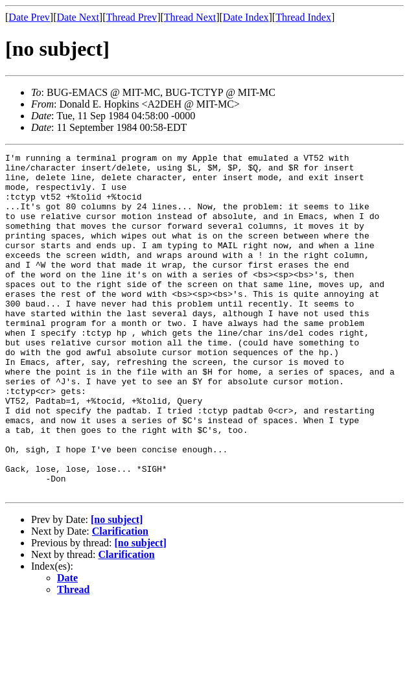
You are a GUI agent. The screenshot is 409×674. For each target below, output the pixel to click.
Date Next (78, 17)
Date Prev (29, 17)
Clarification (120, 599)
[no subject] (117, 587)
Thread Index (303, 17)
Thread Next (190, 17)
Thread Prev (131, 17)
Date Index (246, 17)
